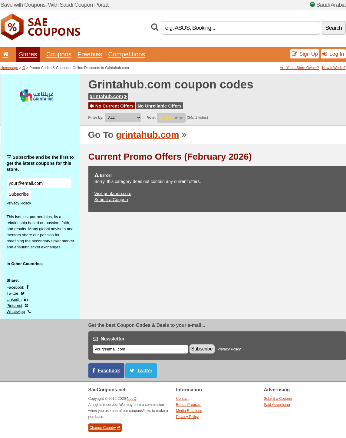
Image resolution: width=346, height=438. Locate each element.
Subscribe (19, 194)
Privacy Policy (19, 203)
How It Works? (334, 68)
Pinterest (14, 305)
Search (333, 28)
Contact (182, 399)
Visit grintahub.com (112, 193)
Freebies (89, 54)
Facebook (15, 287)
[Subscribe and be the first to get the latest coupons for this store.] (39, 183)
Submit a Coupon (111, 199)
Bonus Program (188, 405)
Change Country (105, 428)
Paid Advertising (277, 405)
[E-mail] (140, 349)
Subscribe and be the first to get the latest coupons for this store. (40, 163)
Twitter (12, 293)
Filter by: (96, 117)
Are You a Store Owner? (299, 68)
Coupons (59, 54)
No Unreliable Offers (160, 105)
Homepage (9, 68)
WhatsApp (16, 311)
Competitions (126, 54)
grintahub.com (108, 96)
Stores (28, 54)
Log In (333, 54)
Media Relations (189, 411)
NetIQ (131, 399)
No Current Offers (112, 105)
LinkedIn (14, 299)
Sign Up (305, 54)
